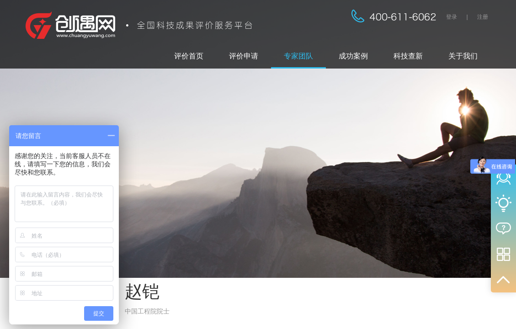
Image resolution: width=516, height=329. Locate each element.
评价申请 (243, 56)
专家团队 (298, 56)
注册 (482, 17)
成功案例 (353, 56)
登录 (451, 17)
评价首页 (188, 56)
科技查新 (408, 56)
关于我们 (463, 56)
